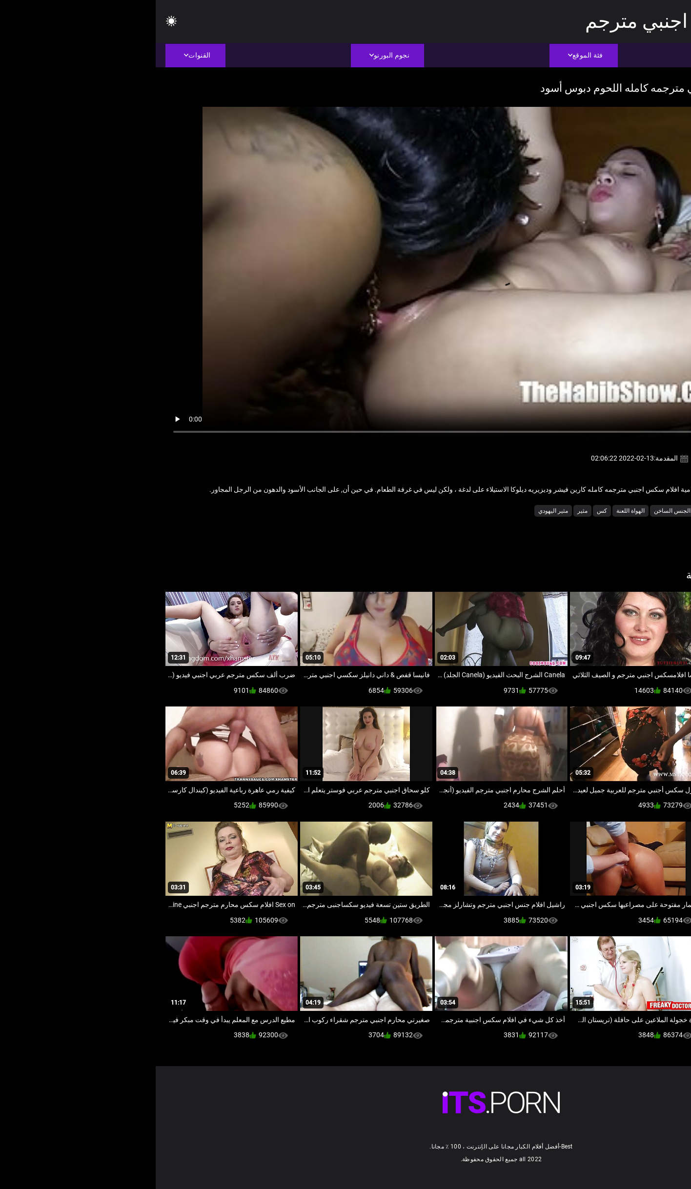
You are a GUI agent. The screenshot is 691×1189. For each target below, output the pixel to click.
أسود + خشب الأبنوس (614, 510)
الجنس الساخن (516, 510)
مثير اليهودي (397, 510)
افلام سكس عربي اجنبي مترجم (555, 21)
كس (446, 510)
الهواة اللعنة (475, 510)
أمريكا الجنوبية (561, 510)
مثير (427, 510)
